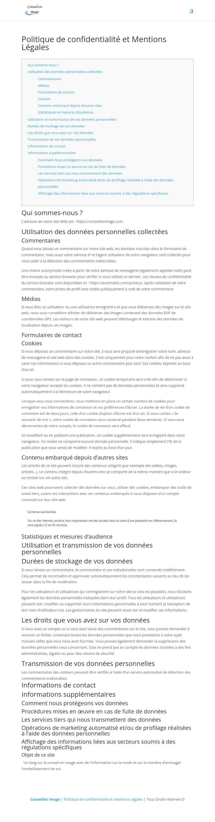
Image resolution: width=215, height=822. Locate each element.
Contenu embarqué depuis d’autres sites (70, 105)
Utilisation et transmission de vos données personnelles (72, 119)
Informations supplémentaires (52, 152)
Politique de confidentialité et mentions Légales (103, 799)
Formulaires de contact (56, 92)
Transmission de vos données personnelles (62, 139)
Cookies (44, 99)
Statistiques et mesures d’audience (65, 112)
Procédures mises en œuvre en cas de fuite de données (81, 166)
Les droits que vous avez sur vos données (60, 132)
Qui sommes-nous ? (43, 65)
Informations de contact (47, 146)
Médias (43, 85)
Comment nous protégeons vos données (70, 160)
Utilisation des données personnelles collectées (65, 71)
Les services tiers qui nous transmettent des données (80, 173)
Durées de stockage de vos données (56, 126)
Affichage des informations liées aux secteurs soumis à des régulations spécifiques (103, 193)
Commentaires (49, 79)
